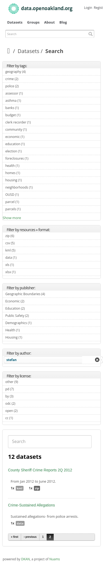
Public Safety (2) (35, 315)
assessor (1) (29, 93)
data (20, 523)
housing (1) (28, 180)
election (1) (27, 151)
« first (14, 536)
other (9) (24, 382)
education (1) (31, 144)
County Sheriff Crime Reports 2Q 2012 (40, 470)
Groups (33, 22)
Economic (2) (30, 301)
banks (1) (25, 108)
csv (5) (20, 243)
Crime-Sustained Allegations (31, 505)
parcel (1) (25, 202)
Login (88, 7)
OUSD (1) (25, 194)
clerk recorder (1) (37, 122)
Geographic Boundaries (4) (51, 294)
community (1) (33, 129)
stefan (11, 360)
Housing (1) (28, 337)
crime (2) (24, 79)
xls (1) (20, 264)
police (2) (25, 86)
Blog (63, 22)
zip (37, 488)
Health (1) (25, 330)
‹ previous (30, 536)
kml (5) (21, 250)
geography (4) (31, 71)
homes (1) (26, 173)
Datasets (14, 22)
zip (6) (20, 236)
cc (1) (19, 418)
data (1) (22, 257)
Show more (12, 217)
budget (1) (26, 115)
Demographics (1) (37, 323)
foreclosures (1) (34, 158)
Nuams (54, 559)
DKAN (25, 559)
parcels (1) (26, 209)
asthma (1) (27, 100)
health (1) (25, 165)
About (49, 22)
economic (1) (30, 136)
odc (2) (21, 403)
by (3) (19, 396)
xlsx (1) (21, 272)
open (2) (23, 410)
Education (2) (31, 308)
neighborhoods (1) (38, 187)
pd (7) (20, 389)
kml (19, 488)
